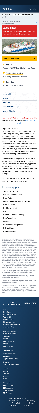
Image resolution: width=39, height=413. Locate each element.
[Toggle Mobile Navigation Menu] (34, 8)
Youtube (7, 393)
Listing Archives (9, 322)
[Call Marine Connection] (30, 9)
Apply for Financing (10, 359)
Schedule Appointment (11, 364)
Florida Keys (8, 346)
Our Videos (8, 385)
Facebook (8, 388)
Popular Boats (8, 319)
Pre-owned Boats (9, 314)
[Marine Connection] (7, 9)
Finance (6, 356)
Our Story (6, 371)
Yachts (5, 317)
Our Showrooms (9, 331)
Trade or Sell (8, 350)
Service (6, 362)
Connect (6, 383)
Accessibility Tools (13, 401)
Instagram (8, 390)
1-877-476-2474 (30, 303)
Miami (5, 344)
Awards (6, 374)
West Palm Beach (10, 334)
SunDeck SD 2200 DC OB (24, 15)
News (5, 379)
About (5, 369)
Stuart (5, 339)
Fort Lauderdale (9, 341)
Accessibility (31, 401)
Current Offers (8, 327)
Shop (5, 309)
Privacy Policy (16, 403)
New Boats (7, 312)
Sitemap (27, 405)
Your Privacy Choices (17, 398)
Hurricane (12, 15)
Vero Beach (7, 336)
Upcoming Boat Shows (11, 324)
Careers (6, 376)
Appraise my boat (9, 353)
